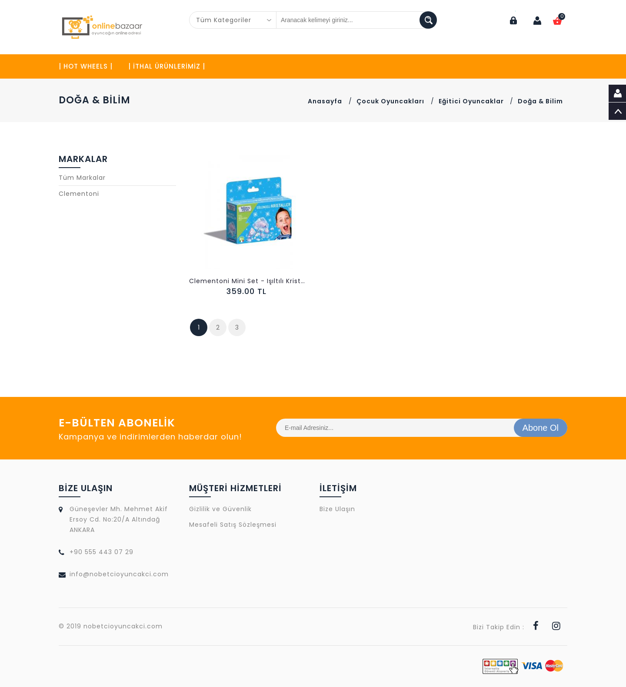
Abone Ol (541, 428)
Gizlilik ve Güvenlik (220, 509)
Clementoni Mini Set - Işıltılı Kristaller (247, 281)
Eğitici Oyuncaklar (472, 101)
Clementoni (79, 193)
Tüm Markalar (82, 177)
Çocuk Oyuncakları (390, 101)
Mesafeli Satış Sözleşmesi (232, 524)
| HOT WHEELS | (86, 66)
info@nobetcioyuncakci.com (119, 574)
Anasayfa (325, 101)
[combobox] (233, 20)
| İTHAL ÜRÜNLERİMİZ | (166, 66)
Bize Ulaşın (337, 509)
